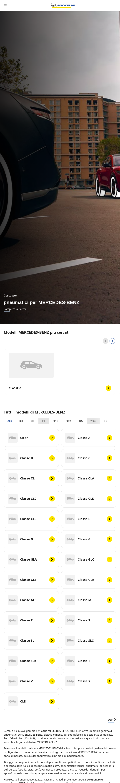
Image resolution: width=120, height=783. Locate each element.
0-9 (105, 420)
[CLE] (31, 701)
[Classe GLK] (88, 580)
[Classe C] (88, 458)
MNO (55, 420)
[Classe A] (88, 438)
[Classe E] (88, 519)
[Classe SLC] (88, 640)
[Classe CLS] (31, 519)
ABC (10, 420)
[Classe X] (88, 681)
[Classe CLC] (31, 499)
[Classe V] (31, 681)
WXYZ (93, 420)
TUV (81, 420)
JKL (43, 420)
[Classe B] (31, 458)
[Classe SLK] (31, 661)
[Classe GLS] (31, 600)
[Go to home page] (62, 5)
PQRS (68, 420)
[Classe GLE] (31, 580)
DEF (21, 420)
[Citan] (31, 438)
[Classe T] (88, 661)
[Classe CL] (31, 478)
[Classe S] (88, 620)
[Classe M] (88, 600)
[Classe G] (31, 539)
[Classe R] (31, 620)
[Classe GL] (88, 539)
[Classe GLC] (88, 559)
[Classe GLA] (31, 559)
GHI (33, 420)
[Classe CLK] (88, 499)
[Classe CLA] (88, 478)
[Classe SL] (31, 640)
